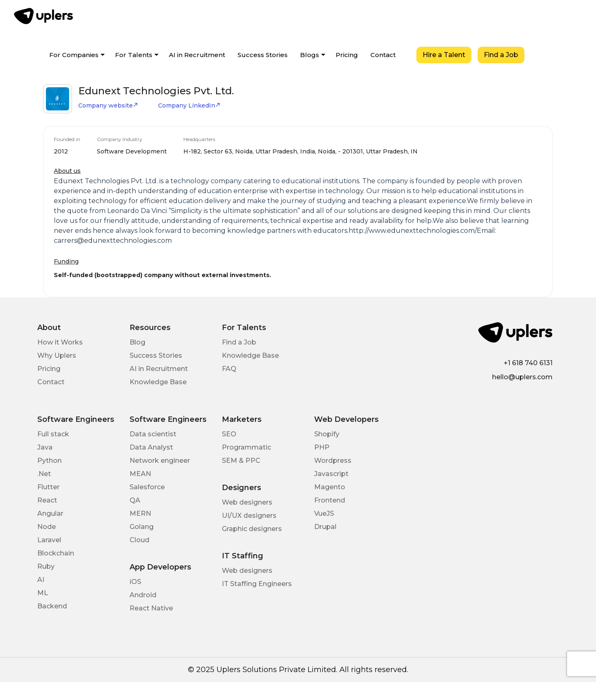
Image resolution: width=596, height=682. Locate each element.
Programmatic (246, 447)
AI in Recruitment (197, 55)
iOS (135, 582)
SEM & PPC (241, 460)
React (47, 500)
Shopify (326, 434)
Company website (108, 105)
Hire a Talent (444, 55)
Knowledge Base (158, 382)
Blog (137, 342)
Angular (50, 513)
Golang (142, 527)
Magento (329, 487)
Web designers (247, 502)
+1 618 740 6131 (528, 363)
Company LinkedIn (189, 105)
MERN (140, 513)
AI (40, 580)
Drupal (325, 527)
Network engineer (160, 460)
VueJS (324, 513)
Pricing (347, 55)
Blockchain (55, 553)
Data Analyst (151, 447)
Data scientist (153, 434)
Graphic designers (252, 529)
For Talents (133, 55)
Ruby (46, 566)
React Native (151, 608)
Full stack (53, 434)
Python (49, 460)
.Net (44, 474)
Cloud (139, 540)
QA (135, 500)
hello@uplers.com (522, 377)
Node (46, 527)
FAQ (229, 369)
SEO (229, 434)
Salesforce (147, 487)
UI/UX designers (249, 515)
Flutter (48, 487)
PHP (321, 447)
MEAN (140, 474)
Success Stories (263, 55)
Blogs (309, 55)
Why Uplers (56, 355)
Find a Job (501, 55)
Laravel (49, 540)
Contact (383, 55)
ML (42, 593)
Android (143, 595)
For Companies (74, 55)
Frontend (329, 500)
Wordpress (332, 460)
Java (45, 447)
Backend (52, 606)
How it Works (60, 342)
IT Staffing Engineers (257, 584)
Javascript (331, 474)
